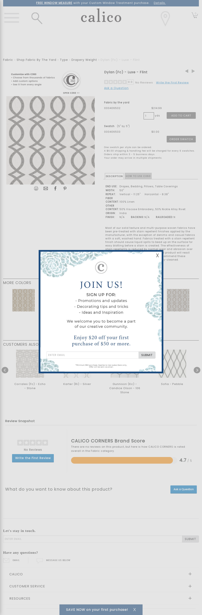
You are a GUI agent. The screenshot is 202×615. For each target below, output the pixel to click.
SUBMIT (147, 355)
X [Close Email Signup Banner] (157, 255)
